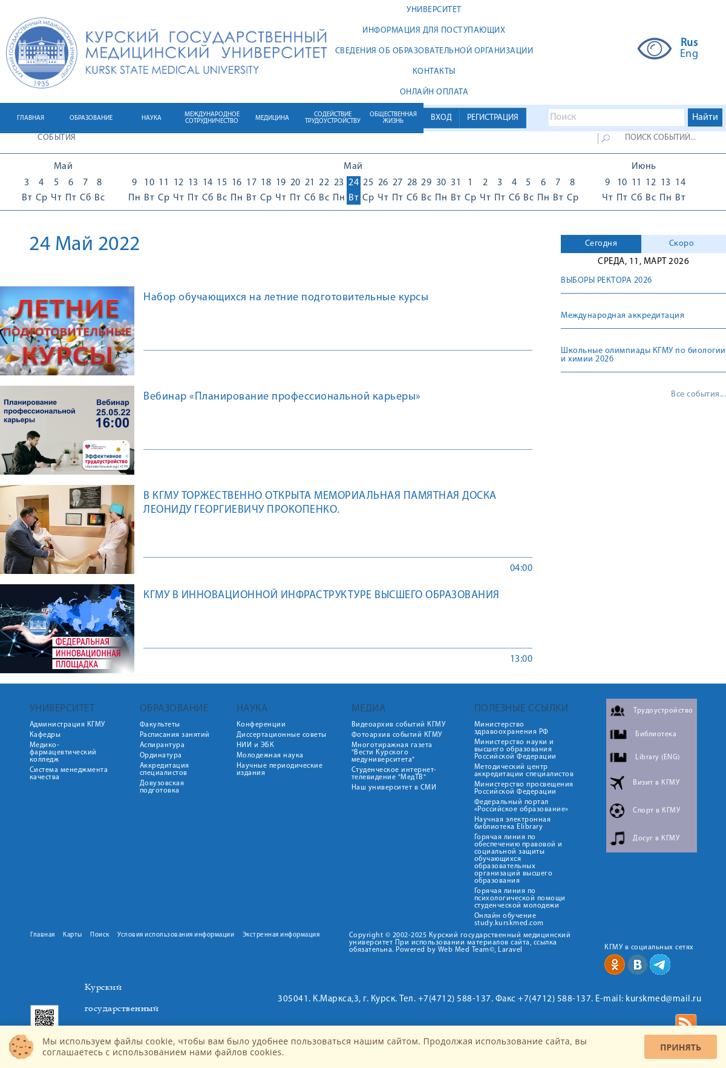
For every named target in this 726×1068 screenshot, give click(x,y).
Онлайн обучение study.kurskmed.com (509, 919)
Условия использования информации (175, 935)
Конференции (261, 724)
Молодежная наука (270, 755)
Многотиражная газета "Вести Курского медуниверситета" (392, 752)
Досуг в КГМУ (656, 838)
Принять (680, 1047)
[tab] (601, 244)
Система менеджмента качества (69, 773)
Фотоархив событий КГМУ (397, 735)
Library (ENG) (657, 757)
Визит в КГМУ (656, 782)
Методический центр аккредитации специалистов (524, 770)
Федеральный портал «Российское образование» (521, 806)
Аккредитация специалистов (164, 769)
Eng (689, 54)
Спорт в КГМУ (656, 810)
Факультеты (160, 724)
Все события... (698, 395)
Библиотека (655, 734)
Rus (689, 43)
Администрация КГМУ (67, 724)
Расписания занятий (175, 735)
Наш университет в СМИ (394, 787)
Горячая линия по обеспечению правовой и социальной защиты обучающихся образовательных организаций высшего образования (518, 859)
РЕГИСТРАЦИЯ (492, 117)
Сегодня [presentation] (601, 243)
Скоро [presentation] (682, 243)
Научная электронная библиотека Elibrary (512, 823)
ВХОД (441, 117)
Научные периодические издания (280, 769)
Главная (42, 935)
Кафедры (45, 735)
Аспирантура (162, 745)
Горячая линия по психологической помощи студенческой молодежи (520, 898)
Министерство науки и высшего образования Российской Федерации (515, 749)
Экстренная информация (281, 935)
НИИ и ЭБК (256, 745)
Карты (72, 935)
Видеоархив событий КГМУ (399, 724)
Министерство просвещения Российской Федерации (524, 788)
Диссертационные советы (282, 735)
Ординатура (161, 755)
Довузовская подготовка (162, 787)
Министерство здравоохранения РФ (511, 728)
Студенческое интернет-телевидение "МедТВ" (394, 773)
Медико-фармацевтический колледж (63, 752)
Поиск (100, 935)
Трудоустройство (663, 710)
